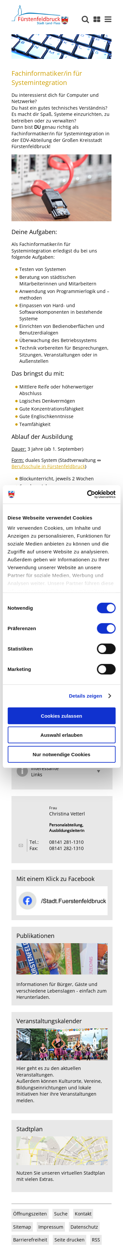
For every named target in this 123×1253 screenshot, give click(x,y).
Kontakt (83, 1214)
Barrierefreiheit (30, 1240)
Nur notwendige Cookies (62, 754)
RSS (96, 1240)
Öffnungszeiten (30, 1214)
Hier (21, 1068)
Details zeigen (85, 696)
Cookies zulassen (61, 715)
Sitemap (22, 1227)
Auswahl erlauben (61, 735)
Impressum (50, 1227)
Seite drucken (69, 1240)
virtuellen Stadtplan (83, 1173)
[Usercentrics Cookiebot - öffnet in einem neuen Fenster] (87, 494)
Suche (61, 1214)
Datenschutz (84, 1227)
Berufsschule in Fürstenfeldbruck (48, 466)
